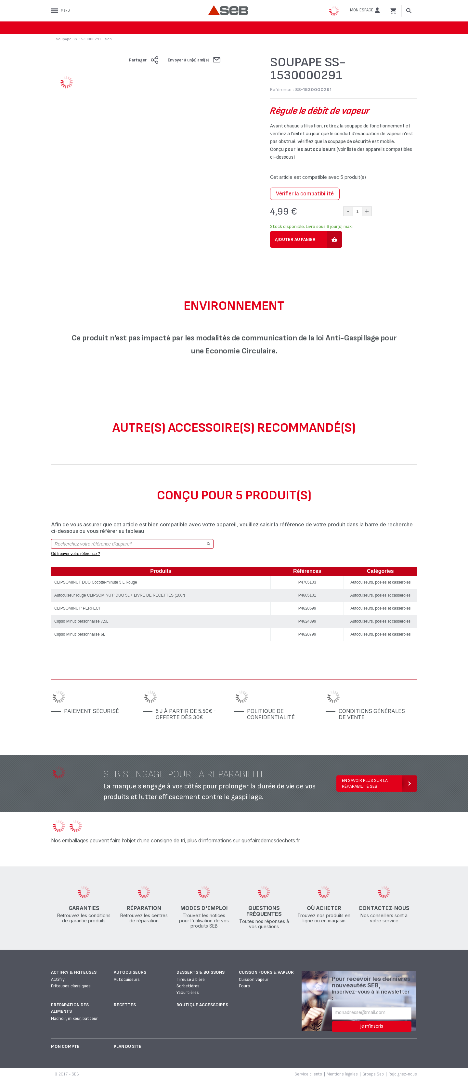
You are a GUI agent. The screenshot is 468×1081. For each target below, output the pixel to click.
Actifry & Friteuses (74, 972)
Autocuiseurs (130, 972)
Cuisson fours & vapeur (266, 972)
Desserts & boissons (200, 972)
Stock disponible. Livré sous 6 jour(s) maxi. (312, 226)
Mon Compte (65, 1046)
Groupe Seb (373, 1074)
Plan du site (127, 1046)
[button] (365, 10)
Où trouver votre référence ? (75, 553)
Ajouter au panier (295, 239)
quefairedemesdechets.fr (270, 840)
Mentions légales (342, 1074)
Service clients (308, 1074)
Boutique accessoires (202, 1005)
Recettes (125, 1005)
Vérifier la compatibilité (305, 193)
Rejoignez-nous (402, 1074)
